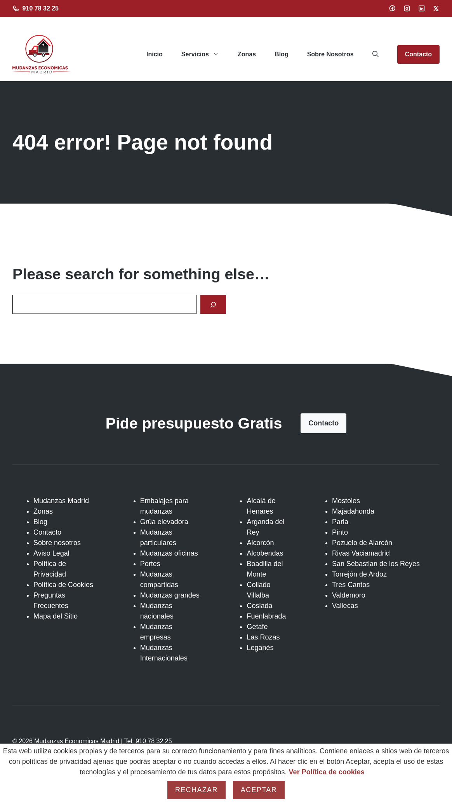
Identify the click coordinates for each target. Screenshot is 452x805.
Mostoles (346, 501)
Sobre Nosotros (330, 54)
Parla (340, 522)
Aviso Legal (51, 553)
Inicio (154, 54)
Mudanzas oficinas (169, 553)
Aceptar (259, 790)
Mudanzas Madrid (61, 501)
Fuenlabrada (266, 616)
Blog (282, 54)
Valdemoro (348, 595)
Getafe (257, 627)
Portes (150, 564)
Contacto (418, 54)
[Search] (213, 304)
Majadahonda (353, 511)
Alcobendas (265, 553)
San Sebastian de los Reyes (376, 564)
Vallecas (345, 606)
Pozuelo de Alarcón (362, 543)
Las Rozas (263, 637)
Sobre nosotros (57, 543)
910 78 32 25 (41, 8)
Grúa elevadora (164, 522)
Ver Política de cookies (327, 772)
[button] (375, 54)
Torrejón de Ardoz (359, 574)
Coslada (259, 606)
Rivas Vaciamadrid (361, 553)
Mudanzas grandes (170, 595)
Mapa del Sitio (55, 616)
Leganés (260, 648)
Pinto (340, 532)
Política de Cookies (63, 585)
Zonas (247, 54)
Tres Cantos (351, 585)
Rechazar (196, 790)
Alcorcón (260, 543)
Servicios (204, 54)
